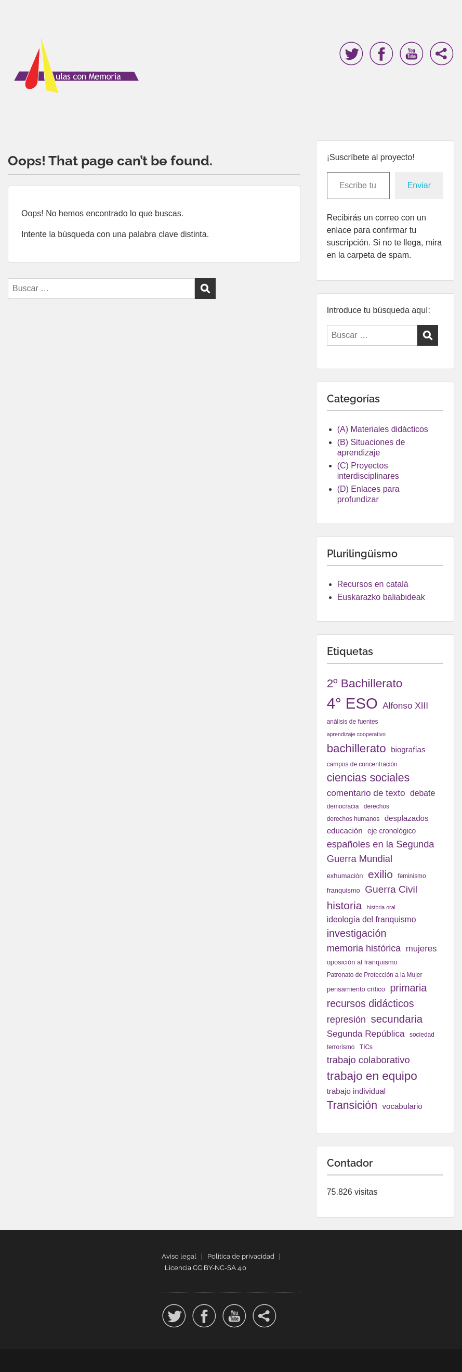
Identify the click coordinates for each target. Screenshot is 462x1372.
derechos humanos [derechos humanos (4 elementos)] (353, 818)
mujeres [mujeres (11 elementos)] (421, 948)
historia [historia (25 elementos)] (344, 905)
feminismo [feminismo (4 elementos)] (412, 876)
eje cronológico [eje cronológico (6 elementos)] (391, 831)
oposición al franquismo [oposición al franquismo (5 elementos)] (362, 962)
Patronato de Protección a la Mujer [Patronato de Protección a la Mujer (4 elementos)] (375, 974)
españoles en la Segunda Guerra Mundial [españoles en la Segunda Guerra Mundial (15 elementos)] (380, 851)
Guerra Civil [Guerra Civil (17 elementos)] (391, 889)
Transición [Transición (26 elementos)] (352, 1105)
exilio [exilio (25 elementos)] (380, 874)
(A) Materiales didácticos (382, 429)
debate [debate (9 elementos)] (422, 793)
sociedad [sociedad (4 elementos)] (422, 1034)
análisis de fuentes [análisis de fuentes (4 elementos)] (352, 721)
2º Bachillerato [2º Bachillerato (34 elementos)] (365, 683)
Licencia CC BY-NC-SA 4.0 (205, 1268)
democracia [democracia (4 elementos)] (343, 806)
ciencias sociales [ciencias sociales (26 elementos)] (368, 778)
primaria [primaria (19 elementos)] (408, 988)
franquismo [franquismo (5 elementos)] (343, 890)
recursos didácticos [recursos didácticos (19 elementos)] (370, 1003)
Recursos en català (372, 584)
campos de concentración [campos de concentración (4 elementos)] (362, 764)
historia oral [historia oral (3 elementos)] (381, 907)
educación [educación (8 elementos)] (345, 830)
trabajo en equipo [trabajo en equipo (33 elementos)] (372, 1075)
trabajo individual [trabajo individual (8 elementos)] (356, 1091)
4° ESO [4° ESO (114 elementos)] (352, 703)
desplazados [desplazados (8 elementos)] (407, 818)
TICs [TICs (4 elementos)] (366, 1047)
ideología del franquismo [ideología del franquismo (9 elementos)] (371, 919)
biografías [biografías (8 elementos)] (408, 749)
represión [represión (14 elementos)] (346, 1019)
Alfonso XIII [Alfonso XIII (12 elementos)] (405, 705)
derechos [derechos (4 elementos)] (376, 806)
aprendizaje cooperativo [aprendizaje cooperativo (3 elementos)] (356, 734)
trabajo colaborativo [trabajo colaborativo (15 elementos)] (368, 1059)
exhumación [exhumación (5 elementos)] (345, 876)
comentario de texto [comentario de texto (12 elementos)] (366, 793)
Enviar (419, 185)
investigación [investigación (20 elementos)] (357, 933)
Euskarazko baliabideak (381, 597)
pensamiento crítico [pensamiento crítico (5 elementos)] (356, 989)
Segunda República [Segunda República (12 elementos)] (366, 1033)
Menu (19, 29)
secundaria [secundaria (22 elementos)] (397, 1019)
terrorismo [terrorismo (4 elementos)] (341, 1047)
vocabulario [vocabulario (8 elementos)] (402, 1106)
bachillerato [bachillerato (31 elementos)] (356, 748)
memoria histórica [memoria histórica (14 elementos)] (364, 948)
